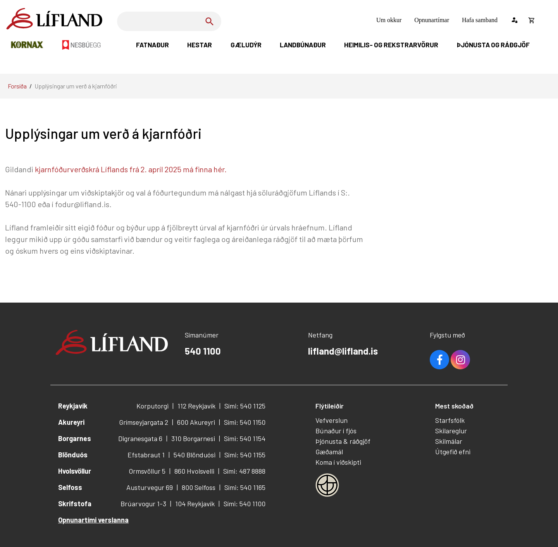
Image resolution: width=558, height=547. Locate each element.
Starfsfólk (450, 420)
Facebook (439, 359)
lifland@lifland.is (343, 351)
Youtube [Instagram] (460, 359)
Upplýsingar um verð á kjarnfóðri (75, 86)
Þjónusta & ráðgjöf (342, 441)
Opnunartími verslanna (93, 520)
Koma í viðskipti (338, 462)
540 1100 (203, 351)
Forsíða (17, 86)
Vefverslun (331, 420)
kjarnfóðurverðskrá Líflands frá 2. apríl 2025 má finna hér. (131, 169)
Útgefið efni (452, 451)
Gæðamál (329, 451)
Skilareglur (451, 430)
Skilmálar (448, 441)
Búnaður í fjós (335, 430)
